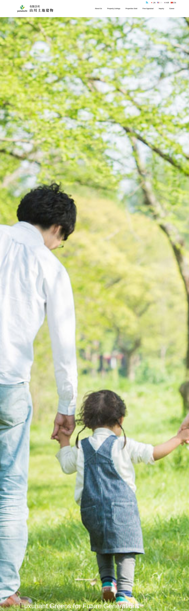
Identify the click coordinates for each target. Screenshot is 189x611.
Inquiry (161, 8)
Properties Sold (131, 8)
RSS (147, 2)
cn (174, 2)
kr (167, 2)
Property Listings (113, 8)
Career (171, 8)
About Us (98, 8)
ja (154, 2)
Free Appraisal (148, 8)
